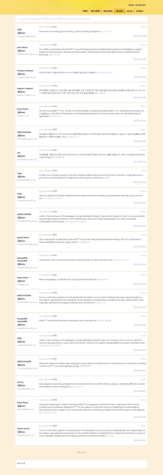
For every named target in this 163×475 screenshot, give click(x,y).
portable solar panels (52, 198)
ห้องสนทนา (36, 19)
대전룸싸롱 (59, 157)
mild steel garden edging (75, 221)
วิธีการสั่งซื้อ (95, 11)
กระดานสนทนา (23, 19)
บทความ (129, 11)
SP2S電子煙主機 (104, 320)
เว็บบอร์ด (119, 11)
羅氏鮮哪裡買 (85, 366)
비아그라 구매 (105, 31)
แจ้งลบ (143, 27)
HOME (85, 11)
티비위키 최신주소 (105, 72)
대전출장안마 (84, 242)
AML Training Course (48, 412)
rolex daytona (78, 386)
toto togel (110, 436)
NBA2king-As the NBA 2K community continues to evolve (67, 19)
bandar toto (55, 116)
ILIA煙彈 (106, 178)
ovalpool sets (100, 302)
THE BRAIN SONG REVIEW (50, 345)
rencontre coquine (121, 260)
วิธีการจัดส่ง (108, 11)
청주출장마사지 (72, 136)
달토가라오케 (54, 54)
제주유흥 (101, 93)
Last (83, 452)
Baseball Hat (103, 279)
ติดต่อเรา (139, 11)
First (79, 452)
